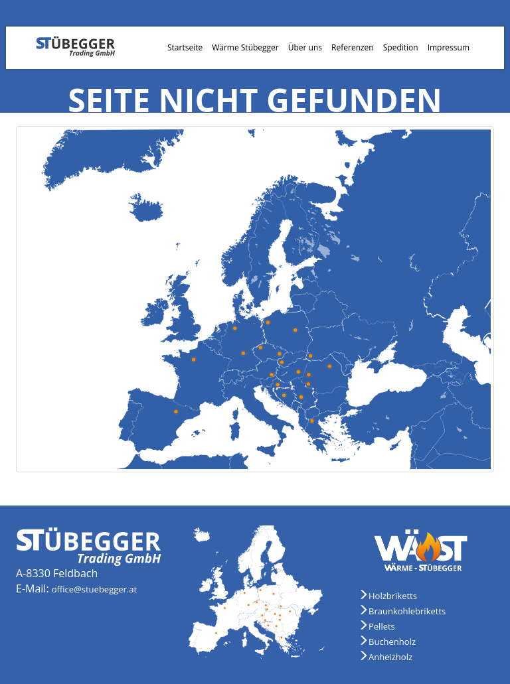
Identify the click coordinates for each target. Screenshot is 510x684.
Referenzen (352, 47)
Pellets (382, 626)
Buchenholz (392, 642)
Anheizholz (390, 657)
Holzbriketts (393, 596)
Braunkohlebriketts (407, 611)
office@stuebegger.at (94, 589)
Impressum (448, 47)
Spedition (400, 47)
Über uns (305, 47)
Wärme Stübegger (245, 47)
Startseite (185, 47)
